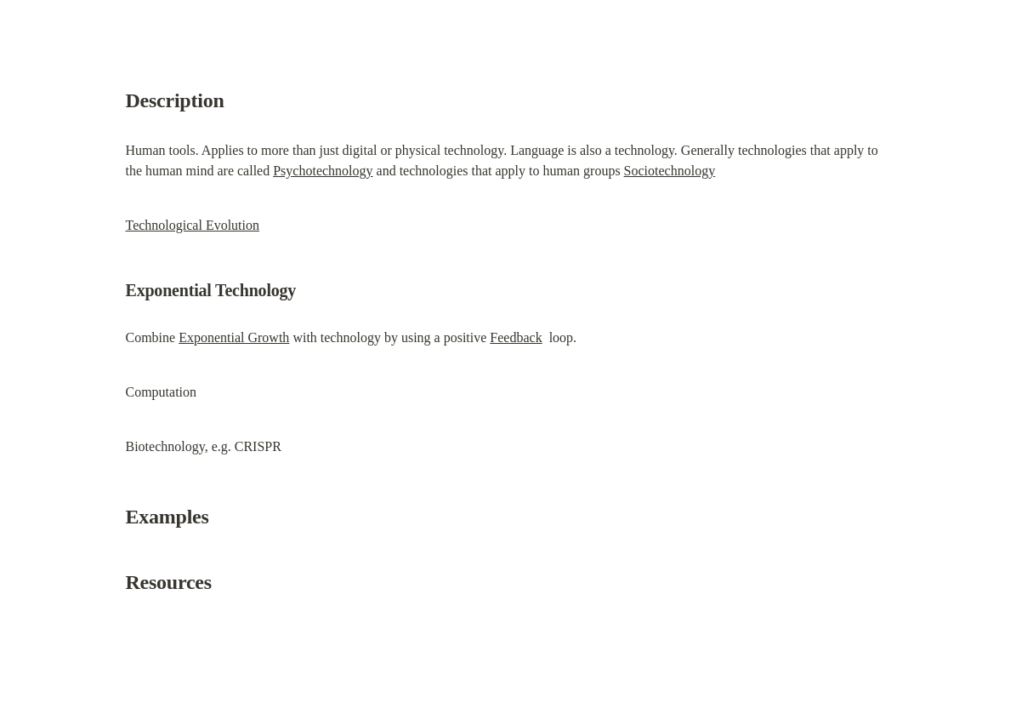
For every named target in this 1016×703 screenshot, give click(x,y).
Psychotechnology (322, 170)
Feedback (516, 337)
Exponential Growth (234, 337)
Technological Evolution (193, 225)
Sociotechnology (670, 170)
